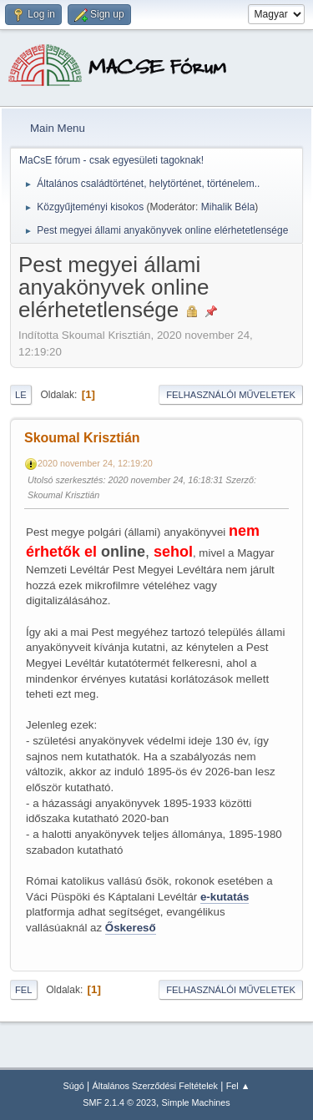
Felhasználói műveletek (230, 395)
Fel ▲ (238, 1086)
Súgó (73, 1086)
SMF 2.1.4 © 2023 (119, 1102)
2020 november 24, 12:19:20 (95, 463)
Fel (24, 990)
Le (21, 395)
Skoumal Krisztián (82, 438)
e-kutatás (225, 896)
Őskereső (130, 927)
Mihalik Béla (228, 207)
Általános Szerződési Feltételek (155, 1086)
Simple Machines (196, 1102)
